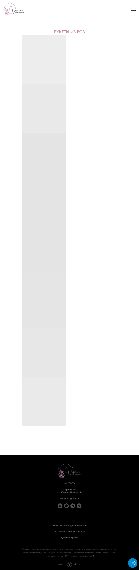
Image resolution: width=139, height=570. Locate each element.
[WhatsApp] (66, 507)
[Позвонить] (79, 507)
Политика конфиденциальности (69, 525)
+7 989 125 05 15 (69, 498)
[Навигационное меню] (133, 9)
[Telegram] (72, 507)
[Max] (60, 507)
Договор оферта (69, 537)
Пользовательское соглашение (69, 531)
